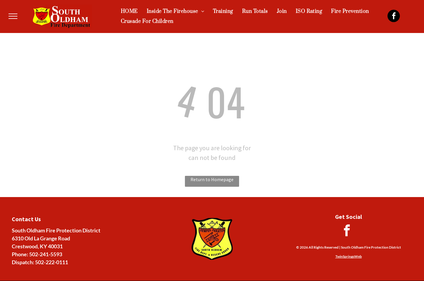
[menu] (13, 16)
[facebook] (393, 17)
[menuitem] (129, 11)
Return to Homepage (212, 179)
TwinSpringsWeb (348, 256)
